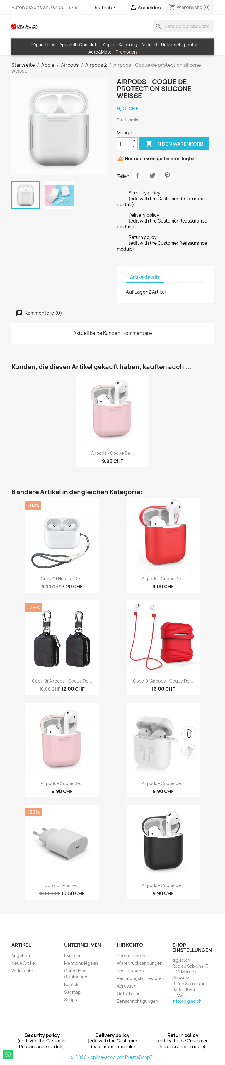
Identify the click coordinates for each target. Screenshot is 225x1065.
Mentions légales (81, 963)
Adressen (127, 986)
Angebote (21, 955)
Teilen (137, 175)
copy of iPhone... (62, 885)
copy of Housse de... (62, 578)
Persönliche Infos (134, 955)
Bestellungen (130, 970)
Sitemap (72, 992)
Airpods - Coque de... (112, 453)
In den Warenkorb (174, 144)
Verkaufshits (24, 970)
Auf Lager (137, 292)
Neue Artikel (23, 963)
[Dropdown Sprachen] (105, 7)
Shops (70, 999)
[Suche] (183, 26)
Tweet (152, 175)
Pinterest (167, 175)
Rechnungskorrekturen (140, 978)
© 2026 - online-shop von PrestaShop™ (112, 1057)
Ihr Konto (130, 945)
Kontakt (72, 984)
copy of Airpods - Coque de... (62, 681)
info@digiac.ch (187, 1001)
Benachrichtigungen (137, 1001)
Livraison (73, 955)
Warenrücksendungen (140, 963)
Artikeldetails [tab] (144, 277)
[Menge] (124, 143)
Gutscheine (129, 993)
